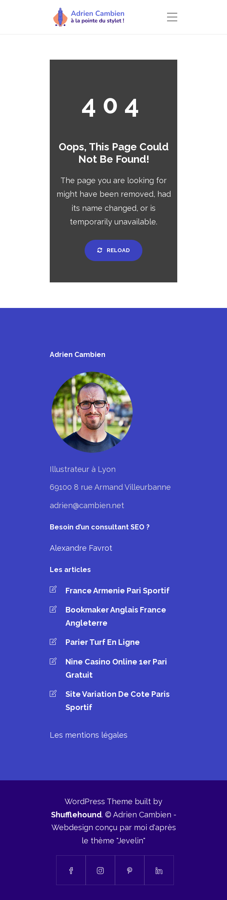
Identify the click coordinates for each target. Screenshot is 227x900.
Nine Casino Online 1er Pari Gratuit (116, 668)
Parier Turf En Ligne (102, 642)
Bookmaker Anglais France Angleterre (115, 616)
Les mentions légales (89, 734)
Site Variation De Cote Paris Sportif (117, 701)
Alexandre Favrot (81, 547)
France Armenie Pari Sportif (117, 590)
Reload (113, 250)
